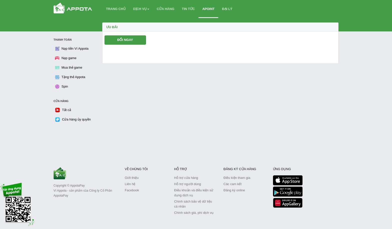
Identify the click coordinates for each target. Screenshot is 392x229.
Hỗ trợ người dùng (187, 184)
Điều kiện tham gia (237, 178)
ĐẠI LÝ (227, 9)
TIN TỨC (188, 9)
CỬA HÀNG (165, 9)
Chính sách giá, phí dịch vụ (194, 213)
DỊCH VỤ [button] (141, 9)
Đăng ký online (234, 190)
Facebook (132, 190)
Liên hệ (130, 184)
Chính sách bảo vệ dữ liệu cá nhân (193, 204)
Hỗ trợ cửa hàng (186, 178)
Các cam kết (233, 184)
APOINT (208, 9)
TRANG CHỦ (116, 9)
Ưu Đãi (112, 27)
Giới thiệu (131, 178)
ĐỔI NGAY (125, 40)
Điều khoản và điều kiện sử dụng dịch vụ (194, 192)
